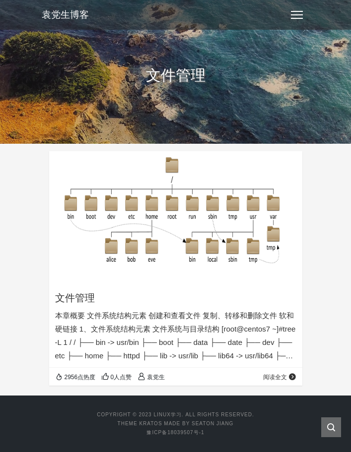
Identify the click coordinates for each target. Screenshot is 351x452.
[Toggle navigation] (297, 15)
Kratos (150, 423)
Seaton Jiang (212, 423)
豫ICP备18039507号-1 (175, 432)
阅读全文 (279, 377)
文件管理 (75, 297)
